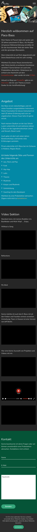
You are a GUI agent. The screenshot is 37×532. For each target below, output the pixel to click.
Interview (5, 83)
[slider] (10, 399)
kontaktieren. (22, 198)
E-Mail (32, 75)
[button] (34, 4)
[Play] (3, 398)
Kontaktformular (7, 75)
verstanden (18, 527)
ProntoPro (21, 80)
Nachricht (5, 477)
